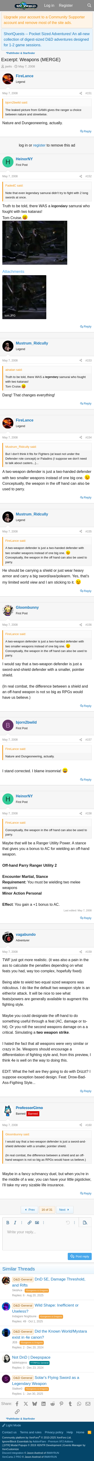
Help (70, 1432)
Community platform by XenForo (36, 1437)
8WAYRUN (53, 1452)
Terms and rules (30, 1432)
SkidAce (17, 1290)
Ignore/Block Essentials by (37, 1441)
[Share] (81, 93)
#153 (88, 360)
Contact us (9, 1432)
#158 (88, 813)
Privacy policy (54, 1432)
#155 (88, 531)
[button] (6, 5)
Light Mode (11, 1425)
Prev (29, 1209)
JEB (14, 1342)
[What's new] (80, 5)
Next (64, 1209)
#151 (88, 93)
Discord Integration (13, 1452)
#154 (88, 437)
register (40, 145)
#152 (88, 176)
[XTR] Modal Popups (32, 1445)
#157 (88, 739)
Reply (87, 131)
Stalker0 (17, 1388)
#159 (88, 951)
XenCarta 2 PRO (11, 1456)
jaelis (8, 66)
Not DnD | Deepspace (31, 1357)
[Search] (89, 5)
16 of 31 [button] (47, 1209)
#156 (88, 624)
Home (80, 1432)
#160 (88, 1125)
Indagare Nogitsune (24, 1316)
